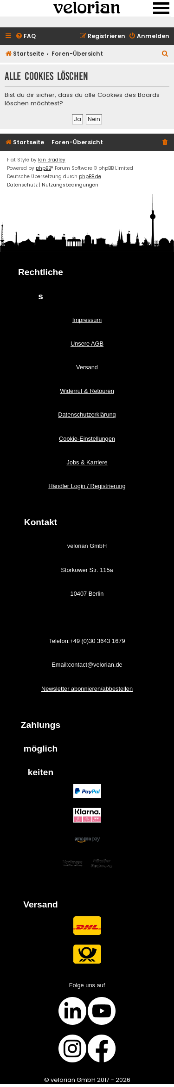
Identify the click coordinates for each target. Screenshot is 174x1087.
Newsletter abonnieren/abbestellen (87, 688)
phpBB (43, 168)
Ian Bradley (51, 159)
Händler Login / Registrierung (86, 485)
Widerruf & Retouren (87, 390)
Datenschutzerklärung (87, 414)
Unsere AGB (87, 343)
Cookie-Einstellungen (87, 438)
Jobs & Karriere (86, 462)
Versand (87, 367)
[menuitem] (25, 36)
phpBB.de (90, 176)
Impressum (87, 319)
